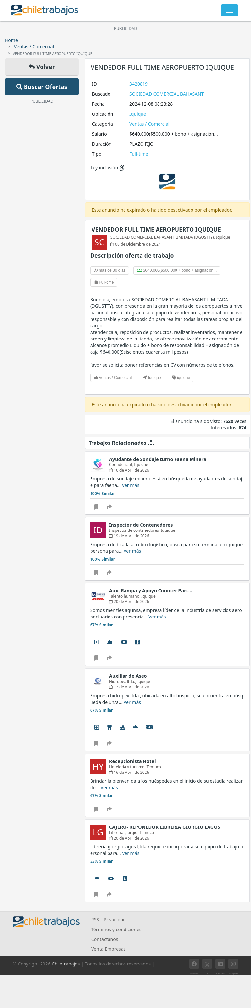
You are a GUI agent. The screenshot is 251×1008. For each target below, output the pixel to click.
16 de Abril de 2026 (129, 470)
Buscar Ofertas (41, 87)
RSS (95, 919)
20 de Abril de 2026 (129, 601)
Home (11, 40)
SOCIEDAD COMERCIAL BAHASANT (166, 94)
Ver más (130, 485)
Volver (42, 67)
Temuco (154, 767)
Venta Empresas (108, 949)
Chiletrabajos (66, 964)
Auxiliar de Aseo (128, 676)
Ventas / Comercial (34, 46)
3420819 (138, 84)
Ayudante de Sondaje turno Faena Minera (157, 459)
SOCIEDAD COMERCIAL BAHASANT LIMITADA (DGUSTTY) (162, 237)
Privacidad (115, 919)
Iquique (137, 114)
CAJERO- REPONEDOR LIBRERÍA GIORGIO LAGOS (164, 827)
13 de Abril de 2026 (129, 687)
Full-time (138, 154)
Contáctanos (104, 939)
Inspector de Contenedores (141, 525)
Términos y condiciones (116, 929)
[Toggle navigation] (229, 10)
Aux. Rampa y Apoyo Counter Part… (150, 590)
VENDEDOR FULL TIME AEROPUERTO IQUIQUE (156, 229)
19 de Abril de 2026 (129, 536)
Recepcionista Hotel (132, 761)
